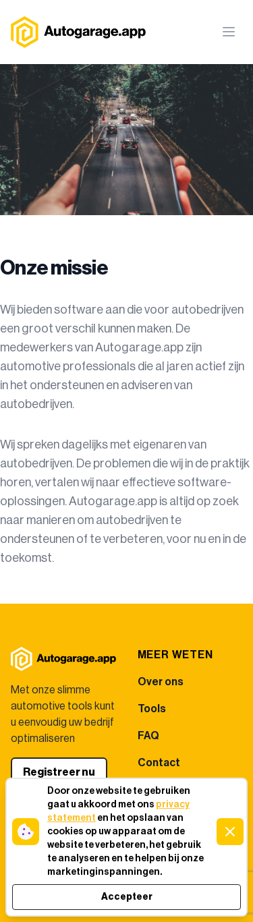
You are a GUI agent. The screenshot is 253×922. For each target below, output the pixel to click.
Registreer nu (59, 772)
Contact (159, 762)
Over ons (161, 681)
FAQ (148, 735)
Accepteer (126, 897)
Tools (152, 708)
